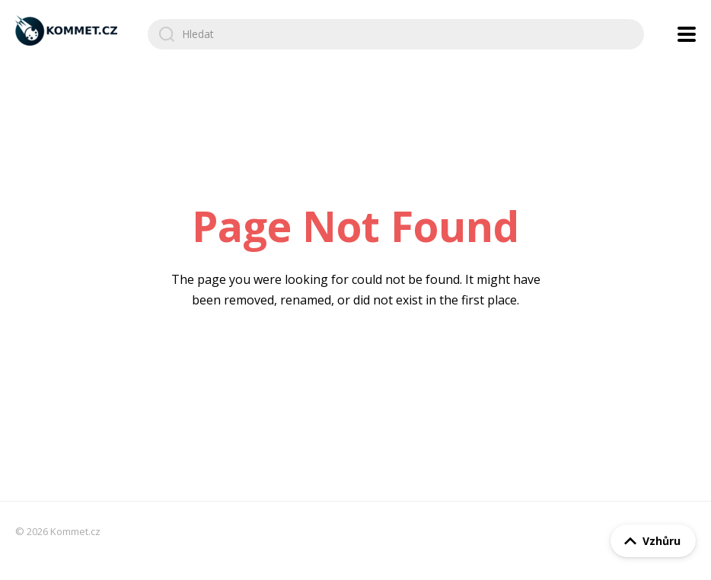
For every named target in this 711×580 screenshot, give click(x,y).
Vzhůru (649, 541)
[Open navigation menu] (686, 34)
